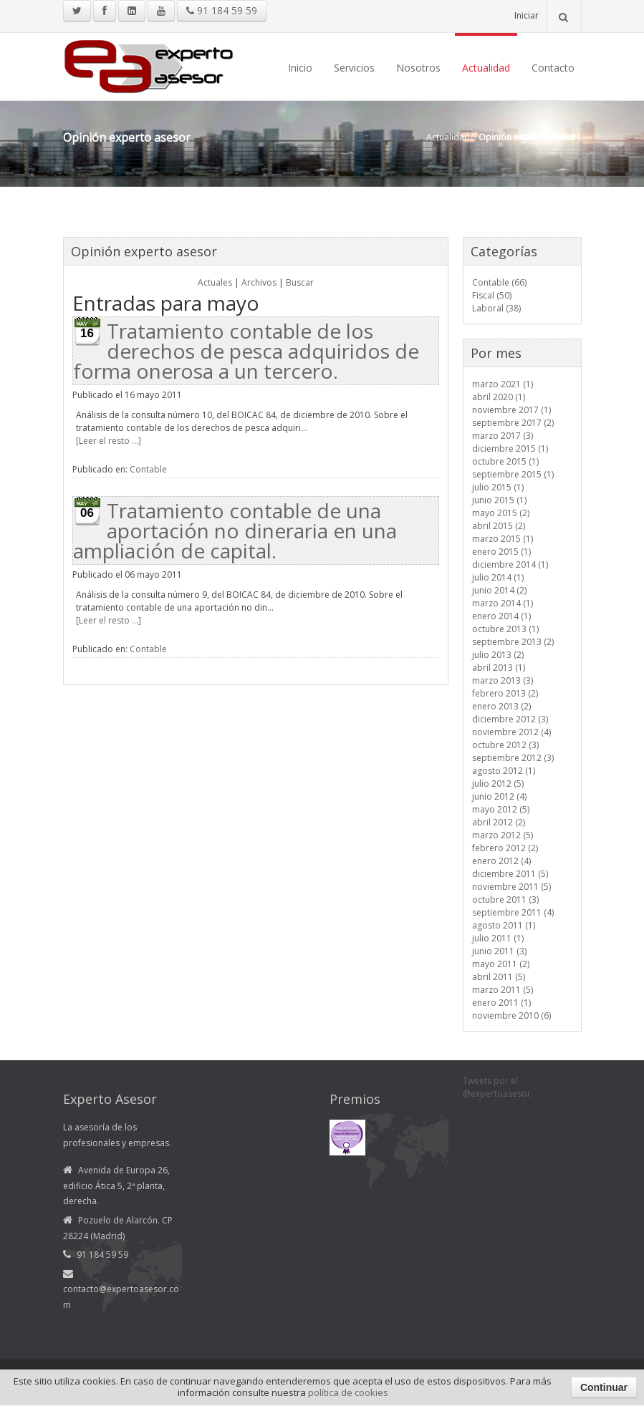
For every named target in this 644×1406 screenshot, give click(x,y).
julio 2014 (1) (498, 577)
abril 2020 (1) (498, 397)
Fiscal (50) (491, 295)
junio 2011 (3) (499, 951)
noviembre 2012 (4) (511, 732)
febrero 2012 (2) (505, 848)
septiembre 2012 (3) (513, 758)
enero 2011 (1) (501, 1003)
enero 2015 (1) (501, 552)
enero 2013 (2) (501, 706)
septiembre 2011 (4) (513, 912)
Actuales (215, 282)
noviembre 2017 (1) (511, 410)
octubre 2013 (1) (505, 629)
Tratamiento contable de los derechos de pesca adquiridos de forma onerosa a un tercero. (246, 350)
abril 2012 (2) (498, 822)
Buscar (300, 282)
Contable (148, 469)
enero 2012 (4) (501, 861)
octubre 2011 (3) (505, 899)
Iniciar (526, 15)
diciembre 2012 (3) (510, 719)
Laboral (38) (496, 308)
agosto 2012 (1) (503, 771)
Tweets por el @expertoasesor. (498, 1087)
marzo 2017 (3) (502, 436)
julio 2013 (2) (498, 655)
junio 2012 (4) (499, 796)
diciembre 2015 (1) (510, 448)
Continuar (604, 1387)
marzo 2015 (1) (502, 539)
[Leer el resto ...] (108, 441)
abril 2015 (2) (498, 526)
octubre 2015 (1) (505, 461)
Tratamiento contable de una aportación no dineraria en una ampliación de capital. (235, 530)
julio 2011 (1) (498, 938)
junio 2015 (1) (499, 500)
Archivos (259, 282)
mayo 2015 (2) (500, 513)
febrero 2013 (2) (505, 693)
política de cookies (348, 1392)
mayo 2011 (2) (500, 964)
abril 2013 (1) (498, 667)
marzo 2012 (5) (502, 835)
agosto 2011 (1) (503, 925)
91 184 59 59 (221, 10)
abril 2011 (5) (498, 977)
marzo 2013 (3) (502, 680)
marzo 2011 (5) (502, 990)
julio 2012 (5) (498, 783)
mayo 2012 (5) (500, 809)
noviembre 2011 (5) (511, 887)
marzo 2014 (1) (502, 603)
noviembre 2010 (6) (511, 1015)
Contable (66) (499, 282)
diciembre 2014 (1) (510, 564)
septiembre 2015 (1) (513, 474)
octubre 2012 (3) (505, 745)
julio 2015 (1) (498, 487)
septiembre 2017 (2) (513, 423)
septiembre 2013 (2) (513, 642)
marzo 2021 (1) (502, 384)
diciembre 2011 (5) (510, 874)
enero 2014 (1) (501, 616)
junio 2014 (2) (499, 590)
